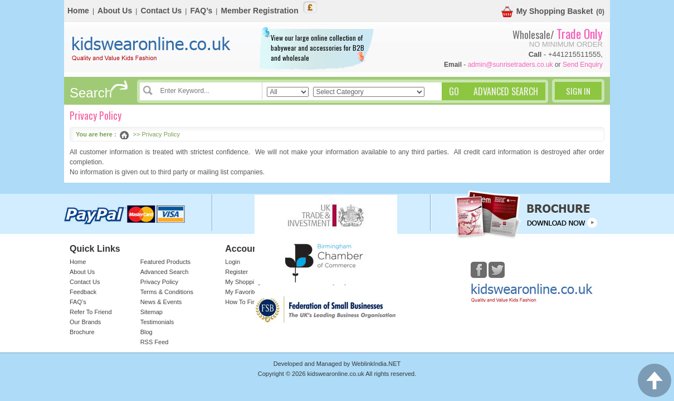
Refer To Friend (91, 312)
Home (78, 10)
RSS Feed (154, 342)
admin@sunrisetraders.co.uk (510, 65)
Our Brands (85, 322)
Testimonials (157, 322)
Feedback (83, 291)
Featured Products (165, 261)
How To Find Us (246, 302)
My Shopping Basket (547, 12)
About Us (114, 10)
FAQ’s (201, 10)
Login (232, 261)
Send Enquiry (583, 65)
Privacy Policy (159, 281)
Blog (146, 332)
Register (236, 271)
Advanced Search (164, 271)
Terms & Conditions (166, 291)
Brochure (82, 332)
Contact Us (161, 10)
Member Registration (259, 10)
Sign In (578, 91)
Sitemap (151, 312)
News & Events (161, 302)
